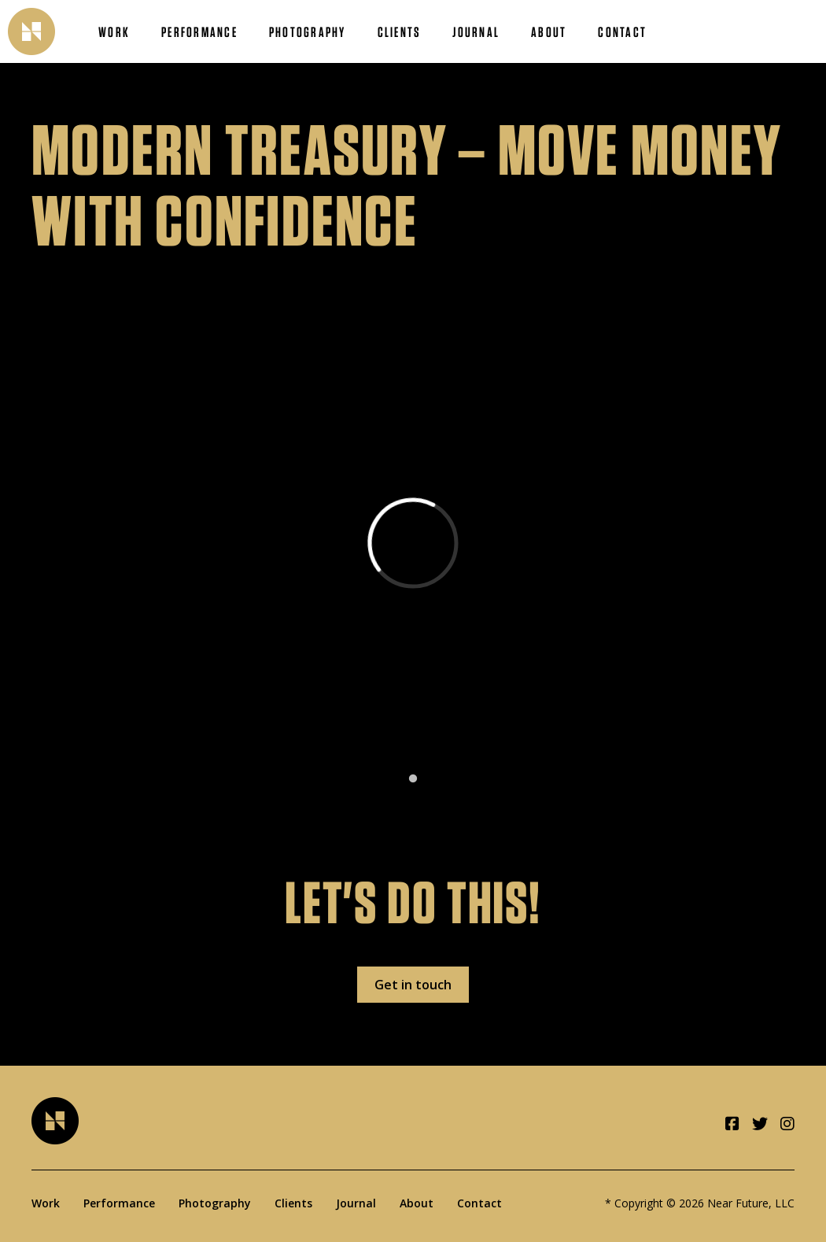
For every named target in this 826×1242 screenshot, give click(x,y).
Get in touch (413, 984)
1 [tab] (413, 779)
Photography (307, 32)
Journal (476, 32)
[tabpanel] (413, 546)
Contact (622, 32)
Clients (400, 32)
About (548, 32)
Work (114, 32)
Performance (199, 32)
